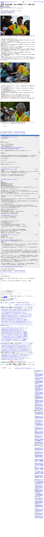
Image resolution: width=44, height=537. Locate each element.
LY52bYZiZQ (11, 234)
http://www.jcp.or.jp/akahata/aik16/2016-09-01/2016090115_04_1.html (12, 266)
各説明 (29, 280)
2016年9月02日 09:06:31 (6, 234)
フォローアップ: (3, 274)
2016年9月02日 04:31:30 (6, 179)
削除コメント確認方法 (25, 304)
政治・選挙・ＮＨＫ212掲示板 (24, 306)
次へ (42, 1)
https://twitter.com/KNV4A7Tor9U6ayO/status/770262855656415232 (12, 147)
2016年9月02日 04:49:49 (6, 215)
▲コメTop (35, 1)
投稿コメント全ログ (3, 304)
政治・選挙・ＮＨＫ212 (9, 1)
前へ (42, 2)
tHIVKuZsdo (11, 179)
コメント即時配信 (11, 304)
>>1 (10, 217)
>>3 (4, 216)
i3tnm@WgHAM (15, 234)
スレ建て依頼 (18, 304)
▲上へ (10, 306)
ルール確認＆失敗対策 (9, 301)
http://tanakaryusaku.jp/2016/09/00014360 (7, 11)
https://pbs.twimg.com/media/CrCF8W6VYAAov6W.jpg (10, 148)
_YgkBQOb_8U (15, 179)
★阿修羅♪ (2, 1)
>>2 (1, 180)
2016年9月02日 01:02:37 (6, 169)
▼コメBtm (39, 1)
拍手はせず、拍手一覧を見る (20, 132)
